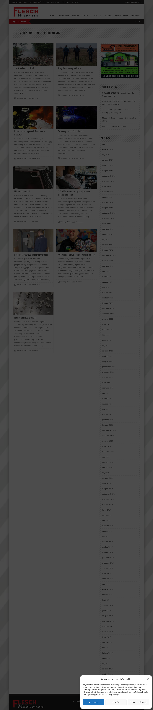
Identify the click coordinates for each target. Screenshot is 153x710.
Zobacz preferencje (138, 702)
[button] (147, 679)
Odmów (116, 702)
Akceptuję (93, 702)
